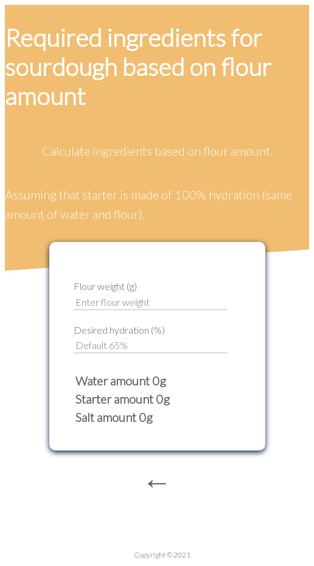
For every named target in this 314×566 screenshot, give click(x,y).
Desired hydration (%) (119, 330)
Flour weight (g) (105, 286)
